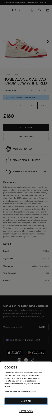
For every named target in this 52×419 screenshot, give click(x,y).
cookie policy (29, 391)
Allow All (26, 401)
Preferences (26, 411)
